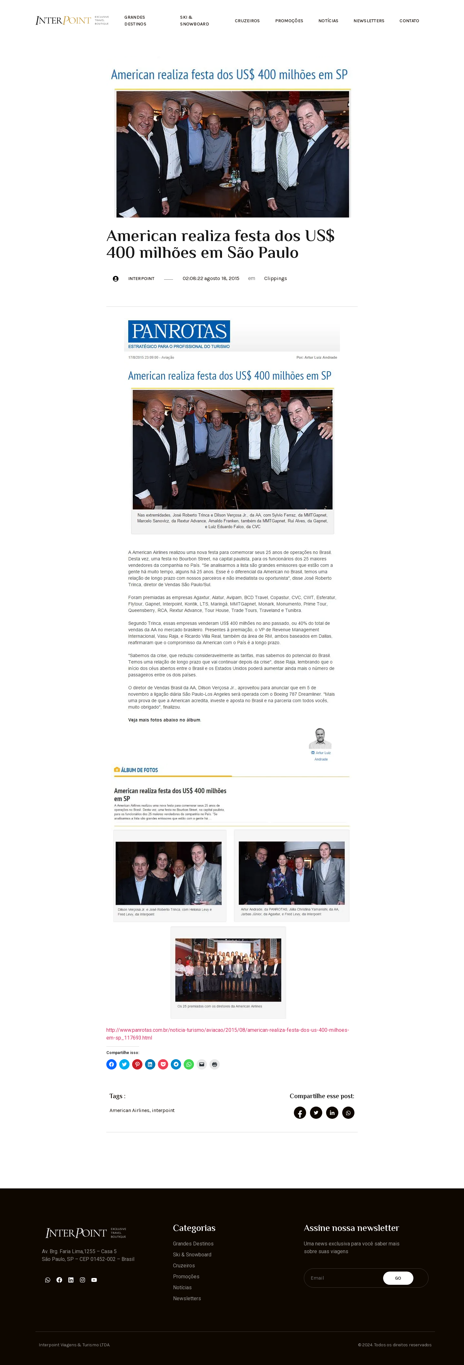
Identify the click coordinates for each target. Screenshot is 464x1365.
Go (398, 1277)
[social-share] (300, 1112)
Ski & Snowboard (192, 20)
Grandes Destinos (136, 20)
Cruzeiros (243, 20)
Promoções (285, 20)
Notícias (326, 20)
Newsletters (367, 20)
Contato (409, 20)
